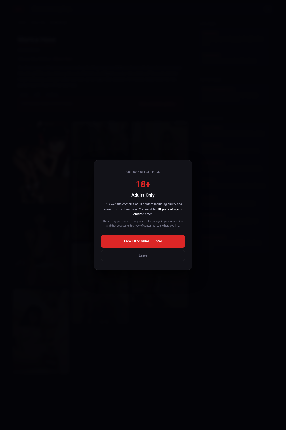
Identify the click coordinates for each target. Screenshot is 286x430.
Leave (143, 255)
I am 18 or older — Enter (143, 241)
